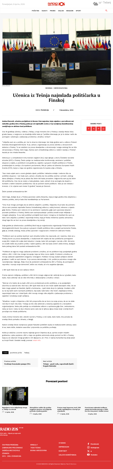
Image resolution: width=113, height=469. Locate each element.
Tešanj (26, 353)
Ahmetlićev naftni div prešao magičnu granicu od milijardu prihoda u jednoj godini (41, 409)
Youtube (94, 455)
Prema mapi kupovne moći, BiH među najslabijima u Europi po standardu (69, 409)
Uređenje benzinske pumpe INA (17, 364)
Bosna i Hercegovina (57, 88)
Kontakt (63, 451)
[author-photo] (3, 412)
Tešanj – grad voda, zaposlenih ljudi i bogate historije (58, 365)
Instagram (95, 447)
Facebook (95, 444)
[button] (106, 10)
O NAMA (62, 443)
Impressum (64, 447)
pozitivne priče (16, 353)
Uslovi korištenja (67, 455)
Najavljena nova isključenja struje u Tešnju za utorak (14, 408)
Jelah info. (37, 340)
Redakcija (45, 110)
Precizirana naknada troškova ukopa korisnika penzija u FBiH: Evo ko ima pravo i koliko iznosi (97, 409)
